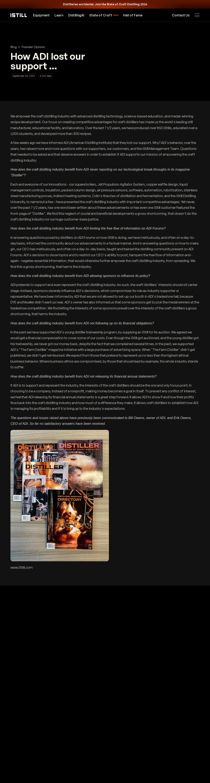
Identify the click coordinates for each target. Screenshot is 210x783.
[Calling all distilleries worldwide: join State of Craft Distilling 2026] (105, 4)
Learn (59, 15)
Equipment (41, 15)
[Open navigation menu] (197, 15)
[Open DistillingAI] (76, 15)
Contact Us (181, 15)
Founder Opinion (33, 47)
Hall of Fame (132, 15)
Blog (13, 47)
